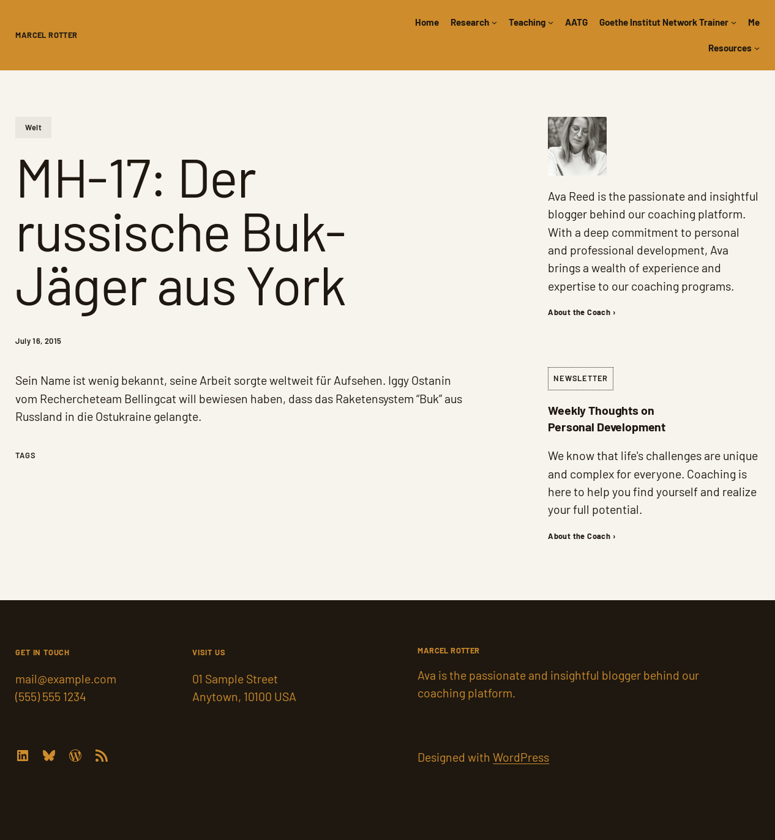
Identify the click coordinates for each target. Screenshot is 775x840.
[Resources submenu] (757, 48)
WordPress (521, 756)
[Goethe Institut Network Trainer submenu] (733, 22)
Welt (33, 127)
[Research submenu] (494, 22)
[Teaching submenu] (550, 22)
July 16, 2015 (38, 341)
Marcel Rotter (46, 35)
